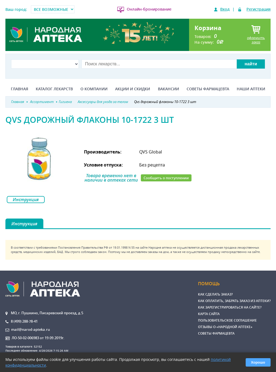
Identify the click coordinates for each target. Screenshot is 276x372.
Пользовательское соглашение (227, 320)
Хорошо (258, 362)
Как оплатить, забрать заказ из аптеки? (234, 301)
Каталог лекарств (54, 89)
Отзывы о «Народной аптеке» (225, 327)
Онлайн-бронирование (149, 9)
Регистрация (258, 9)
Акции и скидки (132, 89)
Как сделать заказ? (215, 294)
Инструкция (26, 200)
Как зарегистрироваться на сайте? (229, 307)
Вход (225, 9)
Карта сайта (209, 314)
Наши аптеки (251, 89)
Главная (19, 89)
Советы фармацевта (208, 89)
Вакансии (168, 89)
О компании (94, 89)
